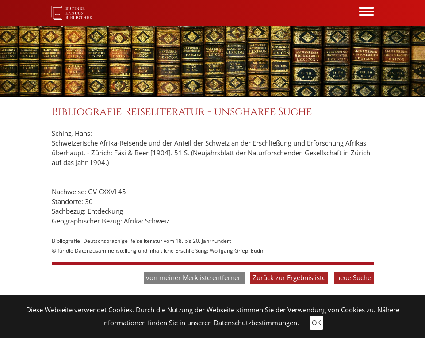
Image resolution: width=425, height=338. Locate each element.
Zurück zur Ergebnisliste (289, 277)
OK (316, 322)
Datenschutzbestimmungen (255, 322)
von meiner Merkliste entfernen (194, 277)
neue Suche (353, 277)
